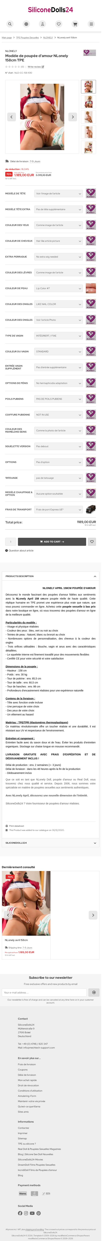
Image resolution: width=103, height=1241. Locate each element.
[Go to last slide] (11, 117)
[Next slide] (72, 117)
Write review (34, 66)
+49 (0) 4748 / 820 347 (35, 1043)
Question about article (19, 550)
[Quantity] (10, 542)
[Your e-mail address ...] (44, 993)
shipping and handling (34, 1229)
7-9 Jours (35, 161)
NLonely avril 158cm (16, 940)
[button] (88, 86)
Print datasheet (16, 826)
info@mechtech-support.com (39, 1047)
